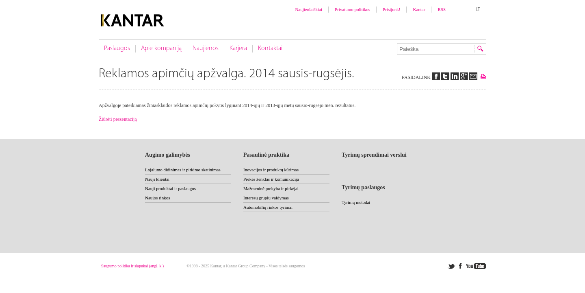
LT (478, 9)
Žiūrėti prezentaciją (118, 119)
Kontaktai (270, 48)
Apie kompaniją (161, 48)
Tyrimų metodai (356, 202)
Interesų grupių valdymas (266, 197)
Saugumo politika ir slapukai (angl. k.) (132, 266)
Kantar (419, 9)
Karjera (238, 48)
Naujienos (206, 48)
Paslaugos (117, 48)
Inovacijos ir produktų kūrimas (271, 169)
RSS (442, 9)
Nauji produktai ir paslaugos (170, 188)
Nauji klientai (157, 179)
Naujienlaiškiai (308, 9)
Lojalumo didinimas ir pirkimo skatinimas (183, 169)
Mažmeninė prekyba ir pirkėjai (271, 188)
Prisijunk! (391, 9)
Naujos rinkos (157, 197)
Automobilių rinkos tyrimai (267, 207)
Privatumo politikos (352, 9)
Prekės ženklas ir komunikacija (271, 179)
